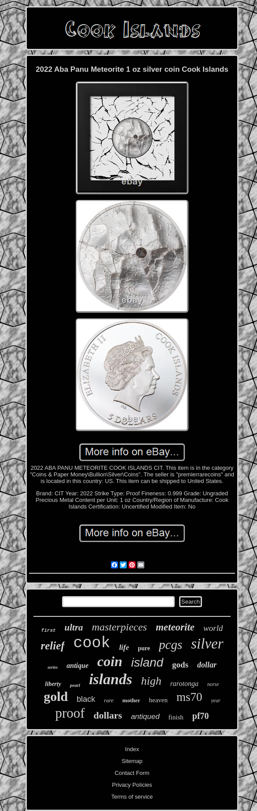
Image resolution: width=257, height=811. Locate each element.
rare (109, 700)
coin (109, 661)
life (124, 647)
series (53, 667)
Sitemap (132, 761)
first (48, 630)
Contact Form (132, 773)
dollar (207, 664)
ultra (74, 627)
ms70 (189, 697)
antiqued (145, 716)
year (215, 700)
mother (131, 700)
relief (52, 646)
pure (144, 648)
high (151, 681)
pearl (75, 685)
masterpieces (119, 627)
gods (180, 664)
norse (213, 684)
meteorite (175, 627)
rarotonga (184, 683)
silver (207, 644)
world (213, 628)
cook (91, 643)
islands (110, 679)
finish (176, 717)
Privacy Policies (132, 785)
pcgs (170, 645)
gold (56, 696)
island (147, 662)
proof (69, 713)
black (86, 699)
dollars (108, 715)
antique (77, 665)
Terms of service (132, 796)
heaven (158, 700)
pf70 (200, 716)
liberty (53, 684)
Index (132, 749)
